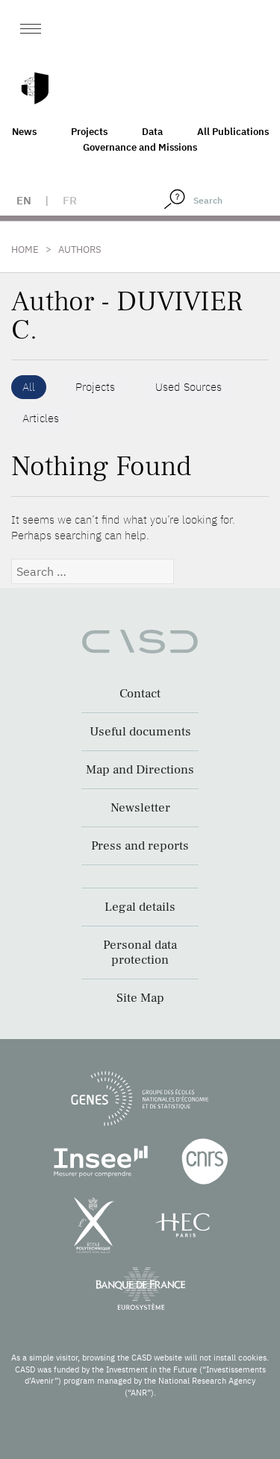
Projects (89, 131)
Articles (40, 418)
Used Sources (188, 387)
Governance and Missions (140, 147)
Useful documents (140, 732)
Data (152, 131)
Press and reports (140, 846)
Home (25, 249)
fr (70, 200)
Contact (140, 693)
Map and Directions (140, 770)
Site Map (140, 998)
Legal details (140, 907)
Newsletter (140, 808)
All (28, 387)
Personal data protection (140, 952)
